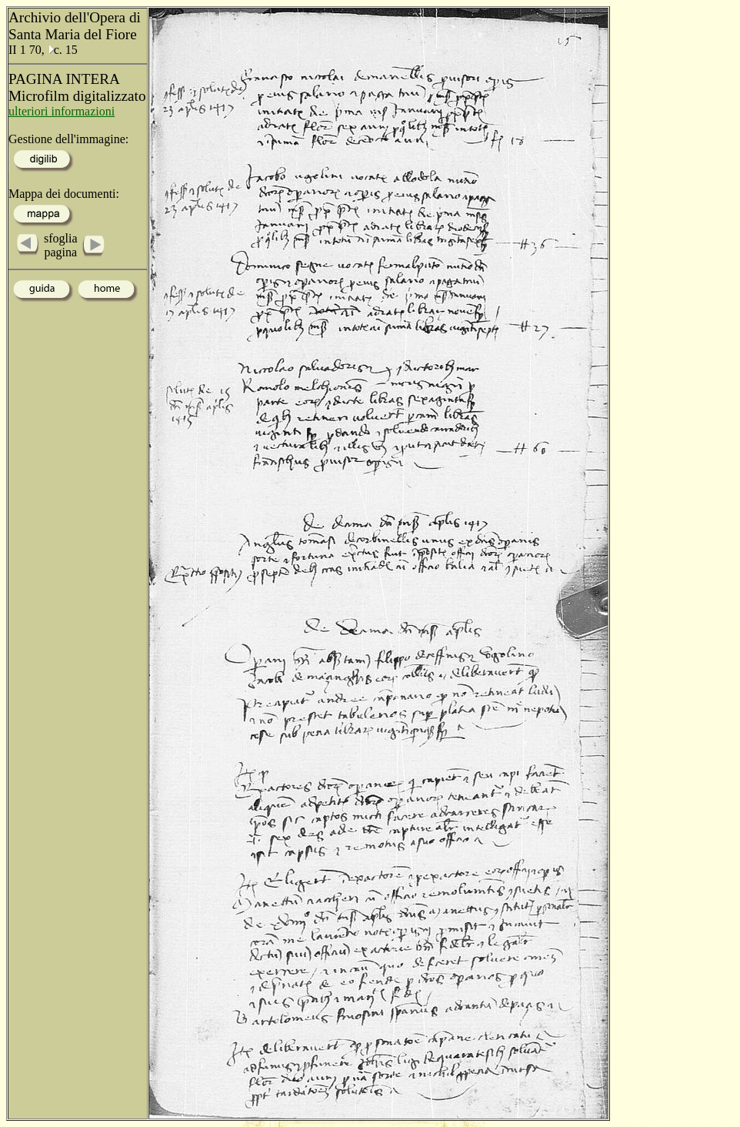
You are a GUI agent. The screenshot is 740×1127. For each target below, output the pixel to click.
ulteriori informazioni (61, 111)
